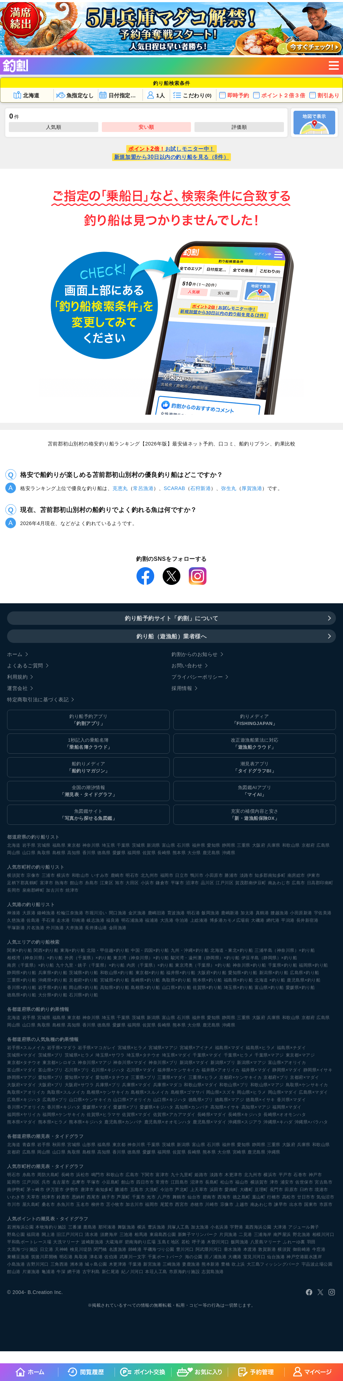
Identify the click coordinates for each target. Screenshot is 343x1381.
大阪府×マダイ (21, 1085)
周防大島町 (48, 1175)
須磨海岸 (109, 1234)
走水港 (63, 920)
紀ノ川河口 (132, 1272)
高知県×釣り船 (114, 987)
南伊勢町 (16, 1189)
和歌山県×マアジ (267, 1085)
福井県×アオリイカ (221, 1070)
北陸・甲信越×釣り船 (108, 950)
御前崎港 (301, 1249)
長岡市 (14, 890)
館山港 (14, 1272)
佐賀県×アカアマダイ (174, 1114)
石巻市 (300, 1175)
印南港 (78, 920)
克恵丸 (120, 488)
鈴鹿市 (63, 1197)
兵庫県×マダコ (167, 1085)
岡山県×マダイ (282, 1092)
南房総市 (296, 875)
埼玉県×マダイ (176, 1055)
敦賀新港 (267, 1249)
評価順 (239, 127)
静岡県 (229, 845)
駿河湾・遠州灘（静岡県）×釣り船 (205, 958)
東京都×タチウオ (24, 1062)
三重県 (243, 845)
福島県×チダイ (291, 1048)
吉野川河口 (38, 1264)
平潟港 (288, 920)
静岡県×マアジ (21, 1077)
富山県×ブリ (50, 1070)
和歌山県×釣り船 (117, 973)
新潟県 (153, 845)
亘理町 (261, 1189)
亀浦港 (48, 1272)
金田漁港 (118, 928)
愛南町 (231, 1189)
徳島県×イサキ (260, 1100)
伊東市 (313, 875)
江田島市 (179, 1182)
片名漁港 (35, 928)
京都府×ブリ (275, 1077)
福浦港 (151, 920)
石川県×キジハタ (108, 1070)
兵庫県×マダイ (136, 1085)
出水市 (296, 1204)
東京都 (74, 845)
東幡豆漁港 (18, 1257)
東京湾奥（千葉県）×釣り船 (203, 965)
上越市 (242, 1204)
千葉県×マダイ (207, 1055)
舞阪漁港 (126, 1227)
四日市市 (145, 1182)
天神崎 (61, 1249)
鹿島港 (90, 1227)
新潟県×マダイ (194, 1062)
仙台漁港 (276, 1257)
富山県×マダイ (21, 1070)
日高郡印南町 (320, 883)
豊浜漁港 (156, 1227)
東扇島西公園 (163, 1234)
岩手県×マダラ (61, 1048)
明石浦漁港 (132, 920)
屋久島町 (31, 1204)
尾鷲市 (167, 1204)
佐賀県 (149, 853)
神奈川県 (91, 845)
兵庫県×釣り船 (53, 973)
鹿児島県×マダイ (209, 1122)
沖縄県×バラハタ (311, 1122)
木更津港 (118, 1264)
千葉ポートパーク (165, 1257)
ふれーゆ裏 (294, 1242)
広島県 (323, 845)
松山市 (227, 1182)
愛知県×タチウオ (112, 1077)
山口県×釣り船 (176, 987)
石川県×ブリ (77, 1070)
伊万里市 (55, 1189)
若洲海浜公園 (20, 1227)
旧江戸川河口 (70, 1234)
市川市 (14, 1204)
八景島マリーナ (265, 1242)
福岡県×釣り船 (313, 965)
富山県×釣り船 (269, 987)
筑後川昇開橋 (44, 1257)
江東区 (107, 883)
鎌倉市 (162, 883)
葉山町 (259, 1197)
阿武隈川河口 (209, 1249)
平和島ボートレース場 (29, 1242)
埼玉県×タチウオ (143, 1055)
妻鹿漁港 (191, 1264)
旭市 (119, 883)
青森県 (29, 1145)
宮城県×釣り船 (114, 980)
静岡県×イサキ (318, 1070)
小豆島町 (111, 1182)
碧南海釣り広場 (140, 1242)
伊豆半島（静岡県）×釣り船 (269, 958)
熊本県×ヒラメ (53, 1122)
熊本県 (179, 853)
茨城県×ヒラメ (79, 1055)
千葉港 (135, 1264)
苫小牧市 (115, 1204)
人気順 (54, 127)
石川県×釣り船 (83, 995)
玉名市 (82, 1204)
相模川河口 (323, 1234)
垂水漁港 (233, 1249)
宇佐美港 (323, 913)
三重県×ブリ (143, 1077)
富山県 (168, 845)
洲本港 (76, 1264)
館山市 (76, 883)
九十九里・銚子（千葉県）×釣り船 (90, 965)
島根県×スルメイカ (150, 1092)
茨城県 (138, 845)
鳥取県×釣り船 (176, 980)
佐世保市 (304, 1182)
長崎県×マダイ (212, 1114)
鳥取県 (44, 853)
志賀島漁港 (213, 1272)
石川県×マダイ (141, 1070)
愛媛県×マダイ (97, 1107)
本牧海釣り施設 (50, 1227)
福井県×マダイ (256, 1070)
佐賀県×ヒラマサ (103, 1114)
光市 (151, 1197)
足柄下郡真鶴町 (22, 883)
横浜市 (63, 875)
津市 (274, 1182)
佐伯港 (111, 1257)
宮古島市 (323, 1182)
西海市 (224, 1197)
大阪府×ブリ (50, 1085)
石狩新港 (200, 488)
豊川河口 (185, 1249)
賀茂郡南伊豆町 (250, 883)
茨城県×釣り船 (83, 973)
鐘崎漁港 (46, 913)
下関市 (147, 1175)
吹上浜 (238, 1264)
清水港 (91, 1234)
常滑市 (162, 1182)
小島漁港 (16, 1264)
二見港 (245, 1234)
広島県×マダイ (313, 1092)
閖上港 (48, 1234)
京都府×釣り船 (83, 980)
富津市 (46, 883)
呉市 (46, 1182)
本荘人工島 (156, 1272)
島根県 (59, 853)
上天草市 (199, 1189)
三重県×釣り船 (21, 980)
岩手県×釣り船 (53, 987)
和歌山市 (80, 875)
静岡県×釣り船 (21, 973)
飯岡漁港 (210, 913)
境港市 (321, 1189)
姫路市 (201, 1175)
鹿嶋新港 (230, 913)
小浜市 (147, 883)
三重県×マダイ (172, 1077)
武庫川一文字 (133, 1257)
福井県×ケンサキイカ (178, 1070)
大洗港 (167, 920)
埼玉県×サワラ (110, 1055)
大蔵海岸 (114, 1242)
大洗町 (151, 1189)
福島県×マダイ (229, 1048)
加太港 (247, 913)
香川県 (89, 853)
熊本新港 (210, 1264)
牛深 (61, 1272)
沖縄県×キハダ (278, 1122)
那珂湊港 (107, 1227)
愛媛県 (119, 853)
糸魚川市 (65, 1204)
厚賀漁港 (252, 488)
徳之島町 (241, 1197)
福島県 (59, 845)
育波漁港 (176, 913)
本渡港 (250, 1249)
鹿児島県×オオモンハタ (167, 1122)
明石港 (193, 913)
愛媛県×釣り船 (300, 987)
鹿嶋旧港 (156, 913)
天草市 (33, 1197)
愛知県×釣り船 (242, 973)
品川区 (207, 883)
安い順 (146, 127)
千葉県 (123, 845)
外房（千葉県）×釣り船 (88, 958)
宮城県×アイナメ (196, 1048)
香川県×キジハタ (64, 1107)
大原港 (29, 913)
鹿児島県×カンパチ (123, 1122)
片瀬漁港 (31, 1272)
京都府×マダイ (304, 1077)
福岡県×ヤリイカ (24, 1114)
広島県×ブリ (54, 1100)
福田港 (33, 1234)
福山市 (242, 1182)
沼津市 (192, 883)
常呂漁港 (143, 488)
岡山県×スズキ (221, 1092)
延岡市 (14, 1182)
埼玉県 (108, 845)
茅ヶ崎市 (35, 1189)
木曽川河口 (218, 1242)
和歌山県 (291, 845)
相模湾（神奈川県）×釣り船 (35, 958)
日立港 (46, 1249)
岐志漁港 (95, 920)
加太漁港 (200, 1227)
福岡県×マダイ (287, 1107)
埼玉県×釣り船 (238, 987)
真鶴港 (262, 913)
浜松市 (82, 1175)
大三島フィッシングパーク (273, 1264)
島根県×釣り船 (145, 987)
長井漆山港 (96, 928)
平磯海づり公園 (158, 1249)
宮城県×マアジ (163, 1048)
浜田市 (216, 1189)
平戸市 (285, 1175)
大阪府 (259, 845)
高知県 (74, 853)
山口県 (29, 853)
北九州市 (149, 875)
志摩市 (78, 1182)
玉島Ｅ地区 (168, 1242)
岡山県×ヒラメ (251, 1092)
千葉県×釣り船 (282, 965)
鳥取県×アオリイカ (26, 1092)
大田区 (132, 883)
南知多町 (104, 1189)
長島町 (212, 1182)
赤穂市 (197, 1204)
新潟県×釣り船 (274, 973)
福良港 (113, 920)
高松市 (289, 1197)
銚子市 (108, 1197)
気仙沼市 (325, 1197)
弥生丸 (229, 488)
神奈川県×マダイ (130, 1062)
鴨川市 (197, 875)
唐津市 (87, 1189)
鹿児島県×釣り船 (303, 980)
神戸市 (315, 1175)
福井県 (198, 845)
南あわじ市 (279, 883)
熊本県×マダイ (21, 1122)
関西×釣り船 (46, 950)
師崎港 (135, 1249)
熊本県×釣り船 (207, 980)
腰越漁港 (279, 913)
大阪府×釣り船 (212, 973)
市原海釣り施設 (184, 1272)
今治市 (167, 1189)
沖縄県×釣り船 (53, 980)
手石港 (48, 920)
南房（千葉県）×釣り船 (30, 965)
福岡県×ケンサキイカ (63, 1114)
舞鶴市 (179, 1197)
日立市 (181, 875)
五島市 (137, 1189)
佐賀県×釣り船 (207, 987)
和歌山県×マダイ (200, 1085)
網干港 (74, 1272)
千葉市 (138, 1197)
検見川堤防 (81, 1249)
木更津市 (233, 1175)
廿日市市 (306, 1197)
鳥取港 (81, 1257)
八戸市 (164, 1197)
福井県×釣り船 (181, 973)
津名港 (96, 1257)
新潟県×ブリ (222, 1062)
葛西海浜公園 (258, 1227)
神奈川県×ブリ (163, 1062)
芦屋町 (123, 1197)
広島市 (298, 883)
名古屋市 (61, 1182)
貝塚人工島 (178, 1227)
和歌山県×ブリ (234, 1085)
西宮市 (181, 1204)
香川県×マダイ (291, 1100)
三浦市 (48, 875)
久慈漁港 (16, 920)
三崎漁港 (171, 1264)
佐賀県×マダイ (136, 1114)
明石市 (132, 875)
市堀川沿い (96, 913)
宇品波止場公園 (317, 1264)
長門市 (276, 1189)
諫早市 (280, 1204)
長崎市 (68, 1175)
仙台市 (194, 1197)
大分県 (194, 853)
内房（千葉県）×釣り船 (150, 965)
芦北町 (181, 1189)
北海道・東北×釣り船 (231, 950)
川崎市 (212, 1204)
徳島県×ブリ (200, 1100)
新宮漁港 (152, 1264)
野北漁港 (301, 1234)
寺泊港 (181, 920)
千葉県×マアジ (269, 1055)
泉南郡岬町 (33, 890)
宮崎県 (239, 1152)
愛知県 (213, 845)
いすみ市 (100, 875)
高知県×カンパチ (192, 1107)
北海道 (14, 845)
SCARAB (174, 488)
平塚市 (177, 883)
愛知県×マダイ (79, 1077)
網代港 (273, 920)
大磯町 (246, 1189)
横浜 (141, 1227)
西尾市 (93, 1197)
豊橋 (225, 1264)
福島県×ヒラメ (260, 1048)
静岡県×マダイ (287, 1070)
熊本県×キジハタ (86, 1122)
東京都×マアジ (300, 1055)
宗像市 (33, 875)
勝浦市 (231, 875)
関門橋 (100, 1249)
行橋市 (273, 1197)
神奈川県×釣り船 (249, 965)
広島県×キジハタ (24, 1100)
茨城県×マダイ (21, 1055)
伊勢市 (72, 1189)
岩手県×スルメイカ (26, 1048)
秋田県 (59, 1145)
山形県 (89, 1145)
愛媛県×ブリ (125, 1107)
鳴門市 (98, 1175)
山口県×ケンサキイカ (90, 1100)
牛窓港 (319, 1249)
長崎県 (164, 853)
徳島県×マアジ (229, 1100)
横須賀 (284, 1249)
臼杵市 (306, 1189)
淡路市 (246, 875)
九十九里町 (182, 1175)
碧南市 (209, 1197)
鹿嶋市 (117, 875)
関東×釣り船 (19, 950)
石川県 (183, 845)
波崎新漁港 (92, 1242)
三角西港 (59, 1264)
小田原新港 (301, 913)
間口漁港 (118, 913)
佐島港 (33, 920)
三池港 (126, 1234)
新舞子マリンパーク (198, 1234)
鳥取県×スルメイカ (66, 1092)
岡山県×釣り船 (83, 987)
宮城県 (44, 845)
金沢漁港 (137, 913)
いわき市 (16, 1197)
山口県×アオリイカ (132, 1100)
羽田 (311, 1242)
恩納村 (78, 1197)
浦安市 (287, 1182)
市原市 (326, 1204)
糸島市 (91, 883)
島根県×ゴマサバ (187, 1092)
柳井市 (98, 1204)
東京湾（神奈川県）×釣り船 (141, 958)
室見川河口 (254, 1257)
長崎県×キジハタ (245, 1114)
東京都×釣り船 (150, 973)
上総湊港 (199, 920)
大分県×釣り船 (53, 995)
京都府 (308, 845)
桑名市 (48, 1204)
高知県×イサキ (225, 1107)
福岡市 (167, 875)
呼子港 (198, 1242)
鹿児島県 (211, 853)
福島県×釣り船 (238, 980)
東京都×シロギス (59, 1062)
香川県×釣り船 (21, 987)
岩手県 (29, 845)
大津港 (280, 1227)
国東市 (311, 1204)
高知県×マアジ (256, 1107)
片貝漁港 (228, 1234)
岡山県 (14, 853)
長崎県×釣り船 (145, 980)
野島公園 (16, 1234)
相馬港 (141, 1234)
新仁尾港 (111, 1272)
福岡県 (134, 853)
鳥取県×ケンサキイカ (307, 1085)
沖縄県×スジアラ (245, 1122)
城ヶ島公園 (96, 1264)
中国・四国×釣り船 (150, 950)
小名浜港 (219, 1227)
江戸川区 (224, 883)
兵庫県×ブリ (107, 1085)
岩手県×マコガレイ (97, 1048)
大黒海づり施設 (22, 1249)
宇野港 (236, 1227)
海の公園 (194, 1257)
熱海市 (61, 883)
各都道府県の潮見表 (28, 1136)
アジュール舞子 (303, 1227)
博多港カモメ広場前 (230, 920)
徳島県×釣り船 (21, 995)
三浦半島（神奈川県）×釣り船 (285, 950)
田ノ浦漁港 (215, 1257)
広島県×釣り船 (304, 973)
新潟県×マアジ (251, 1062)
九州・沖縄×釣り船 (190, 950)
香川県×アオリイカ (26, 1107)
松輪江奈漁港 (70, 913)
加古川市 (55, 890)
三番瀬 (75, 1227)
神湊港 (14, 913)
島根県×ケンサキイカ (108, 1092)
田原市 (291, 1189)
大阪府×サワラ (79, 1085)
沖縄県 (229, 853)
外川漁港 (55, 928)
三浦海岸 (263, 1234)
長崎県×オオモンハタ (284, 1114)
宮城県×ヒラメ (132, 1048)
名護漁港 (118, 1249)
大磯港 (257, 920)
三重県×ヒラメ (203, 1077)
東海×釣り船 (72, 950)
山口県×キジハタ (170, 1100)
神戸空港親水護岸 (304, 1257)
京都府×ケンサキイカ (240, 1077)
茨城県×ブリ (50, 1055)
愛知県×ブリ (50, 1077)
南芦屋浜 (282, 1234)
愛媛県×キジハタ (156, 1107)
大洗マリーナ (66, 1242)
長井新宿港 (307, 920)
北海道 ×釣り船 (270, 980)
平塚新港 (16, 928)
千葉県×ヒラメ (238, 1055)
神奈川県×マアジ (94, 1062)
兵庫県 (273, 845)
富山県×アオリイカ (287, 1062)
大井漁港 (74, 928)
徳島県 (104, 853)
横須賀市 (16, 875)
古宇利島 (91, 1272)
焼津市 (72, 890)
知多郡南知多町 (270, 875)
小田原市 (214, 875)
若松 (185, 1242)
